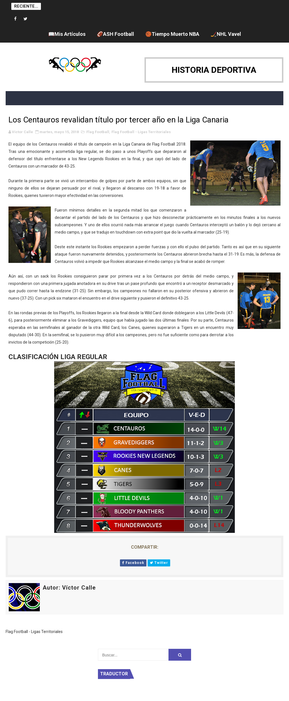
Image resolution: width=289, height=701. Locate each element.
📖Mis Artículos (67, 34)
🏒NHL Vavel (226, 34)
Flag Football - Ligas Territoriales (141, 132)
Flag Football (97, 132)
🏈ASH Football (115, 34)
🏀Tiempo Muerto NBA (172, 34)
